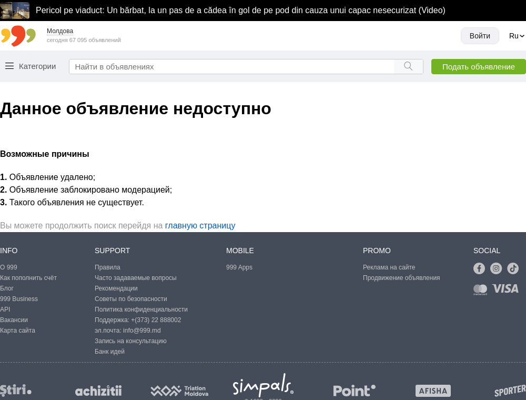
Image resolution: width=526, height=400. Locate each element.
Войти (480, 36)
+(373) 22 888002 (156, 320)
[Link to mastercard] (482, 292)
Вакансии (14, 320)
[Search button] (408, 66)
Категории (37, 66)
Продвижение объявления (401, 278)
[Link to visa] (507, 292)
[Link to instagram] (498, 269)
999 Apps (239, 267)
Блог (7, 288)
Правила (107, 267)
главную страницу (200, 225)
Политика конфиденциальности (141, 309)
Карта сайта (17, 330)
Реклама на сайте (389, 267)
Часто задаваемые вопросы (136, 278)
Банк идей (110, 351)
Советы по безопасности (131, 299)
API (5, 309)
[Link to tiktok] (515, 269)
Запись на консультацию (131, 341)
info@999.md (142, 330)
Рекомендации (116, 288)
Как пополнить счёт (28, 278)
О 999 (8, 267)
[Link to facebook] (481, 269)
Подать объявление (478, 66)
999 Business (19, 299)
